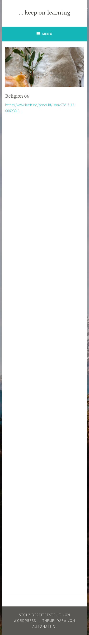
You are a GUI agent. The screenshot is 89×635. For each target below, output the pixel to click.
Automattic (44, 626)
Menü (47, 33)
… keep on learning (44, 13)
